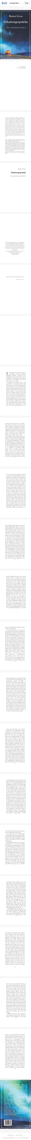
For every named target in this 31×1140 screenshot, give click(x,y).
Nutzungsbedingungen (9, 1138)
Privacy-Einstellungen (22, 1138)
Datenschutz (19, 1135)
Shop (26, 3)
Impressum (11, 1135)
